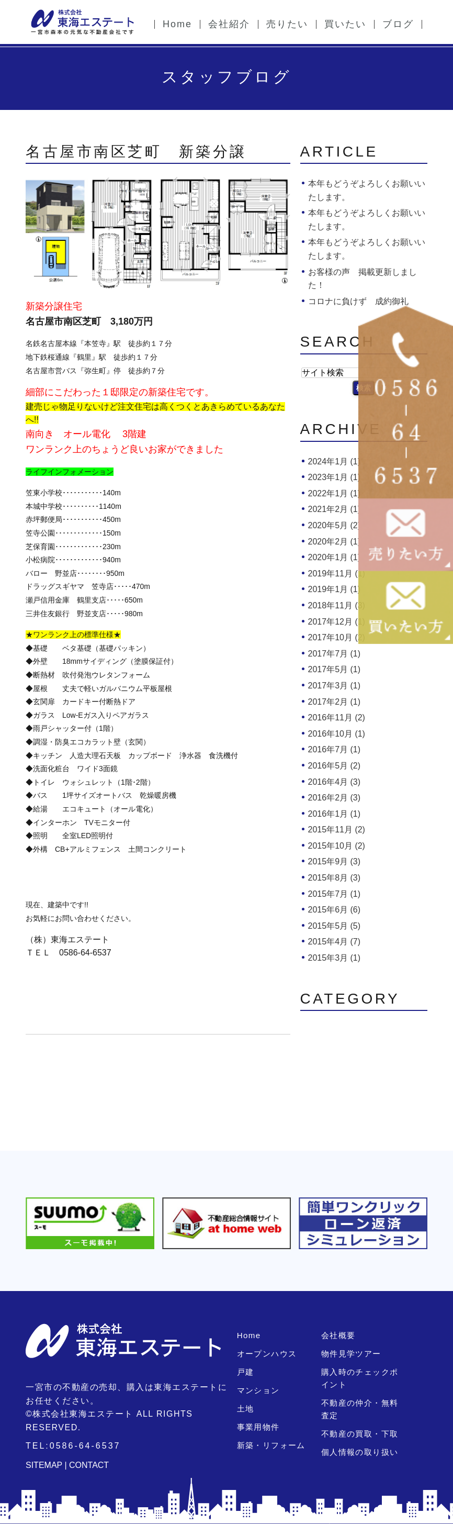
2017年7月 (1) (334, 653)
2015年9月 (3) (334, 861)
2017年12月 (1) (336, 621)
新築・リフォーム (270, 1445)
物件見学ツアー (350, 1353)
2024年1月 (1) (334, 461)
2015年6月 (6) (334, 909)
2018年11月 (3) (336, 605)
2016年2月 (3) (334, 797)
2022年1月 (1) (334, 493)
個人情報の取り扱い (359, 1452)
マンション (258, 1390)
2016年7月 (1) (334, 749)
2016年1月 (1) (334, 813)
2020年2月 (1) (334, 541)
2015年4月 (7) (334, 941)
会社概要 (338, 1335)
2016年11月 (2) (336, 717)
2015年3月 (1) (334, 957)
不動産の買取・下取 (359, 1433)
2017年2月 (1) (334, 701)
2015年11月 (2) (336, 829)
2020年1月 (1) (334, 557)
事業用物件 (258, 1426)
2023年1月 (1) (334, 477)
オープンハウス (266, 1353)
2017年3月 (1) (334, 685)
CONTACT (89, 1465)
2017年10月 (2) (336, 637)
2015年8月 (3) (334, 877)
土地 (245, 1408)
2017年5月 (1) (334, 669)
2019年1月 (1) (334, 589)
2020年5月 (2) (334, 525)
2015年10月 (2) (336, 845)
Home (248, 1335)
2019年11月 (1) (336, 573)
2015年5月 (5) (334, 925)
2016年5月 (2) (334, 765)
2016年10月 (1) (336, 733)
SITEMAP (44, 1465)
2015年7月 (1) (334, 893)
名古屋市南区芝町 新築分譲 (136, 151)
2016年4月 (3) (334, 781)
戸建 (245, 1371)
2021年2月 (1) (334, 509)
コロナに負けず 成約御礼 (358, 301)
